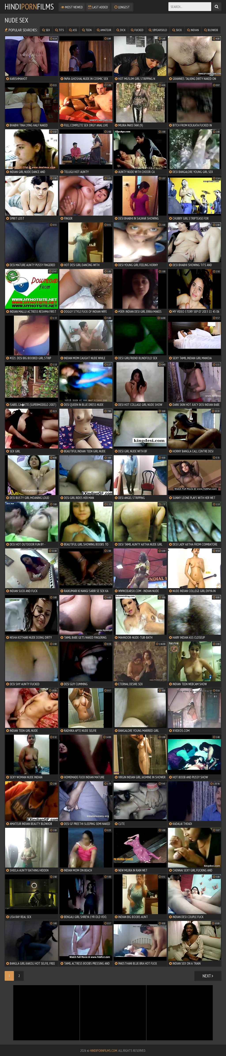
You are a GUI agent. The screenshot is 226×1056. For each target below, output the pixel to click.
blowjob (211, 30)
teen (87, 30)
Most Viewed (72, 7)
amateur (104, 30)
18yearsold (158, 30)
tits (59, 30)
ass (73, 30)
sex (46, 30)
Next (208, 976)
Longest (122, 7)
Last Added (98, 7)
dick (121, 30)
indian (193, 30)
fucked (137, 30)
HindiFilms (29, 6)
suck (177, 30)
